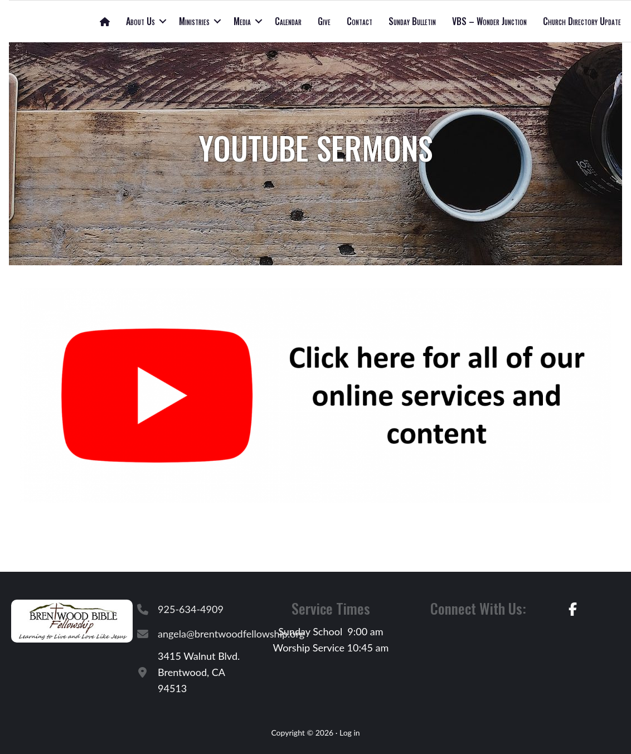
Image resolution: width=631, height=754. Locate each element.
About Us (140, 21)
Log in (349, 732)
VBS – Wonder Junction (489, 21)
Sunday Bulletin (412, 21)
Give (324, 21)
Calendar (288, 21)
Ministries (194, 21)
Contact (359, 21)
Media (242, 21)
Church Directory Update (582, 21)
